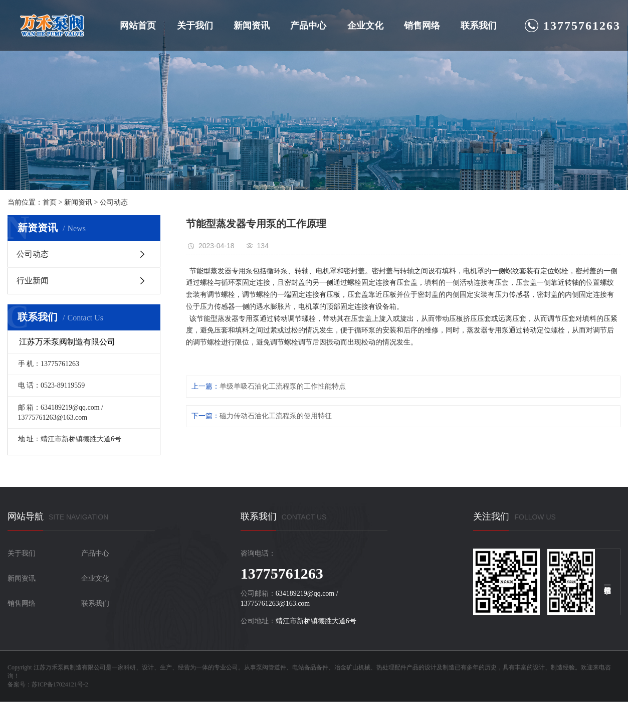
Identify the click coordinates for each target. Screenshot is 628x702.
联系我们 (479, 26)
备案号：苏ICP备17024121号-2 (48, 684)
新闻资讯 (252, 26)
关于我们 (195, 26)
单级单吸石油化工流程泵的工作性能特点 (283, 386)
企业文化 (365, 26)
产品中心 (308, 26)
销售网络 (422, 26)
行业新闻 (33, 280)
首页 (50, 202)
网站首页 (138, 26)
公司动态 (114, 202)
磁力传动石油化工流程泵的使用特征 (276, 416)
